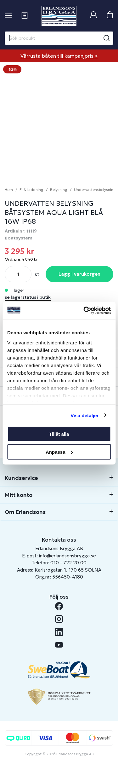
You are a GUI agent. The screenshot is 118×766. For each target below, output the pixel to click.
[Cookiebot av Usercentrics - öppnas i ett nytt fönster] (84, 310)
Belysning (58, 189)
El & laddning (31, 189)
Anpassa (59, 451)
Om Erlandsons (25, 512)
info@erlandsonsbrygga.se (67, 556)
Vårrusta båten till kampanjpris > (59, 56)
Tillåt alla (59, 434)
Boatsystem (18, 238)
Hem (9, 189)
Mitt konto (18, 495)
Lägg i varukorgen (79, 274)
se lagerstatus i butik (28, 297)
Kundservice (21, 478)
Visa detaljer (84, 415)
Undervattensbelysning (95, 189)
